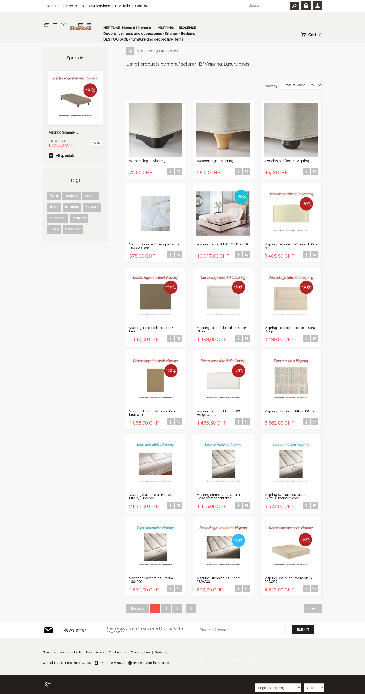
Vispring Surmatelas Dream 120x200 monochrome (218, 496)
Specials (75, 57)
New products (71, 652)
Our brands (117, 652)
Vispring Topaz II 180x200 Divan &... (223, 244)
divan (54, 207)
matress (79, 218)
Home (51, 6)
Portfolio (122, 6)
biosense (72, 207)
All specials (65, 156)
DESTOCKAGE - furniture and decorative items (143, 39)
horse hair (73, 229)
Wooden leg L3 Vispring (147, 161)
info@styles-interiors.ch (152, 663)
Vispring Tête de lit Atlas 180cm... (290, 411)
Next (313, 608)
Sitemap (161, 652)
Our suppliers (141, 652)
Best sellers (95, 652)
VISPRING (166, 28)
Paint (54, 195)
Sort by (271, 85)
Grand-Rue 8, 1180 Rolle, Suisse (67, 663)
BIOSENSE (187, 28)
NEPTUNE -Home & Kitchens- (127, 28)
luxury (54, 229)
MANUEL (92, 207)
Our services (99, 6)
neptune (71, 195)
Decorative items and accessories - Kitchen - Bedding (149, 33)
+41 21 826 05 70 (112, 663)
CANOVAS (58, 218)
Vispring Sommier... (63, 132)
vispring (91, 195)
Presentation (72, 6)
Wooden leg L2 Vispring (215, 161)
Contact (142, 6)
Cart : (314, 35)
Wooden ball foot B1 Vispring (287, 161)
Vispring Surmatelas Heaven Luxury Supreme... (151, 496)
